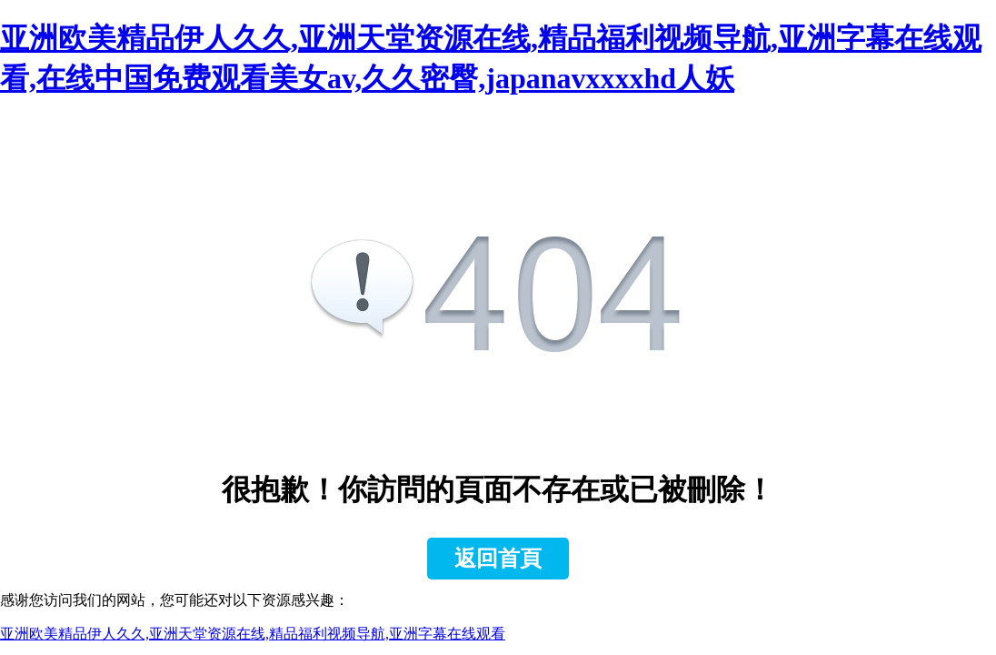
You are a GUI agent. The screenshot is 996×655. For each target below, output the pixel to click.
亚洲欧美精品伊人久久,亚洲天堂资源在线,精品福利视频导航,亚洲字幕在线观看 (252, 633)
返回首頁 (498, 558)
